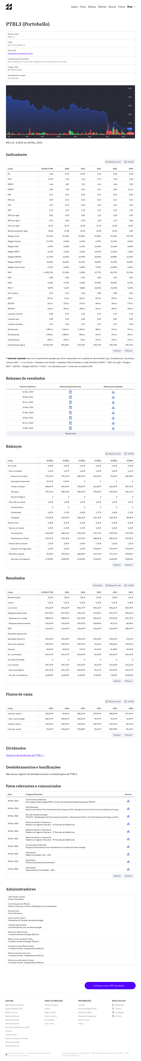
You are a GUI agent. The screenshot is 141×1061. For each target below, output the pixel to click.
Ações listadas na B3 (14, 1008)
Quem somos (83, 1020)
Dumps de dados (12, 1020)
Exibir (70, 391)
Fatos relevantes (12, 1023)
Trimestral (97, 585)
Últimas (102, 6)
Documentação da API (87, 1008)
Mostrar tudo (70, 433)
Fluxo (83, 6)
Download (113, 392)
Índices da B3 (11, 1034)
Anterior (117, 351)
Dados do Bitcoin (12, 1016)
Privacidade (49, 1020)
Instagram (119, 1012)
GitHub (118, 1016)
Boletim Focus (11, 1012)
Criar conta (49, 1023)
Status (81, 1023)
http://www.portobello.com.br (20, 53)
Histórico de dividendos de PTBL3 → (25, 755)
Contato (81, 1005)
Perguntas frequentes (87, 1016)
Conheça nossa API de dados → (110, 985)
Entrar (121, 6)
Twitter (118, 1008)
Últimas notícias (12, 1046)
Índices (92, 6)
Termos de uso (51, 1016)
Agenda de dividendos (14, 1005)
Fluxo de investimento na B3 (17, 1027)
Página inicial (50, 1012)
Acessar (128, 801)
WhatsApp (119, 1005)
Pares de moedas (12, 1042)
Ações (74, 6)
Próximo (128, 351)
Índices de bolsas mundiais (16, 1038)
